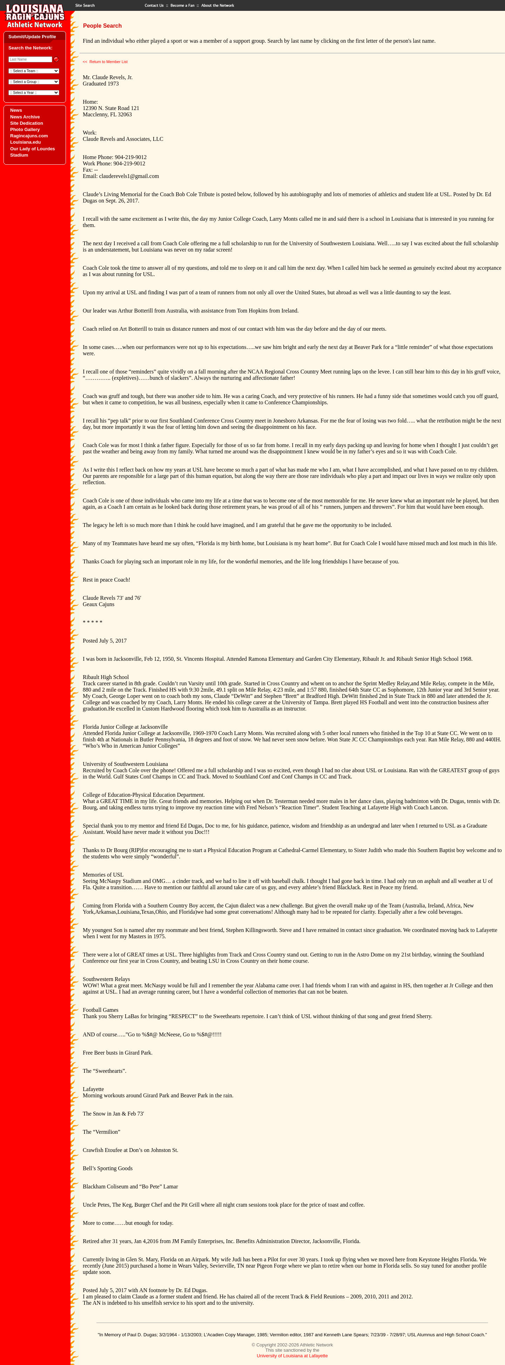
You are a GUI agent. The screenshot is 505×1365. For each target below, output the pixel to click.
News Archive (25, 116)
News (16, 110)
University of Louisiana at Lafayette (292, 1355)
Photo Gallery (25, 129)
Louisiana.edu (25, 142)
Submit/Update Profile (32, 36)
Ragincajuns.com (29, 135)
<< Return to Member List (105, 62)
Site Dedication (26, 123)
